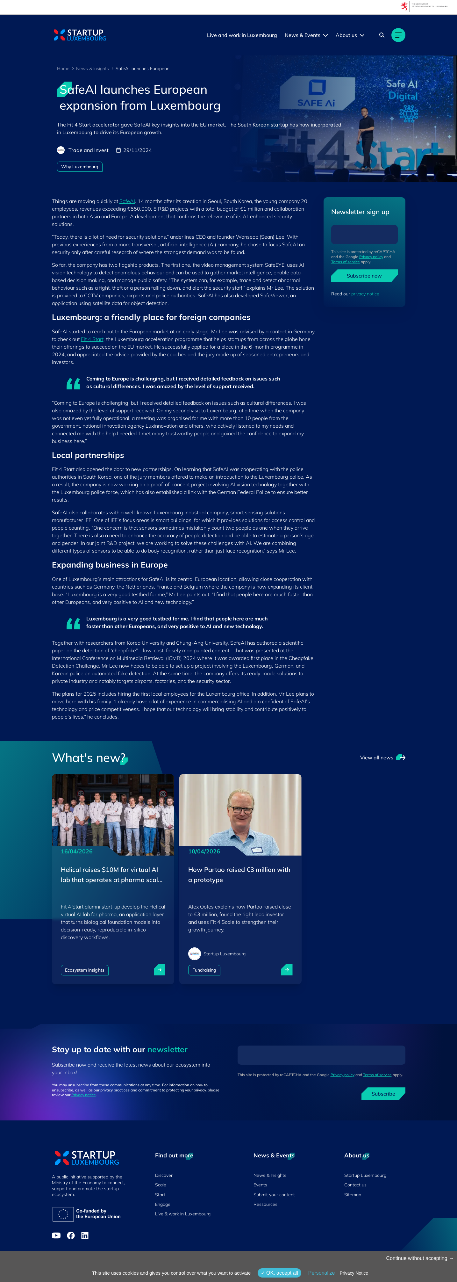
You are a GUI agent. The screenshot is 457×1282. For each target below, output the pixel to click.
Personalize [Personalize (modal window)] (321, 1273)
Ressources (265, 1204)
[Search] (382, 35)
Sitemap (352, 1195)
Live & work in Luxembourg (183, 1214)
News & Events (302, 35)
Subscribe (383, 1093)
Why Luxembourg (80, 167)
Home (63, 68)
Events (260, 1185)
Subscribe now (364, 275)
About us (346, 35)
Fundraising (204, 970)
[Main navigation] (398, 35)
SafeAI (127, 201)
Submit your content (274, 1195)
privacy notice (365, 294)
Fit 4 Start (92, 339)
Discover (164, 1175)
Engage (162, 1204)
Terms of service (345, 261)
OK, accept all (279, 1273)
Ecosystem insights (84, 970)
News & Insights (92, 68)
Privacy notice (83, 1094)
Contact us (355, 1185)
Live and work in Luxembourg (242, 35)
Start (160, 1195)
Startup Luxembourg (365, 1175)
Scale (160, 1185)
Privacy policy (371, 256)
